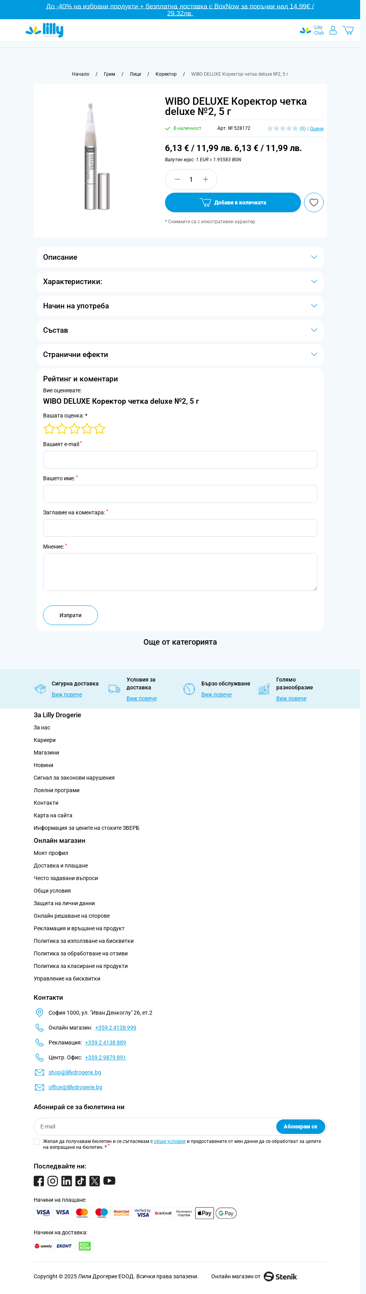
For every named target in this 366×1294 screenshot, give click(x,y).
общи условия (170, 1141)
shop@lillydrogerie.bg (75, 1072)
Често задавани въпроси (66, 878)
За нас (42, 727)
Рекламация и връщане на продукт (80, 928)
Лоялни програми (57, 790)
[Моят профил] (333, 30)
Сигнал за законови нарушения (74, 778)
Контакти (46, 803)
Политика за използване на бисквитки (84, 941)
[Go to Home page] (44, 30)
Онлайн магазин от (254, 1276)
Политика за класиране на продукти (81, 966)
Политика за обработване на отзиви (81, 953)
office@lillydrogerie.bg (75, 1087)
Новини (43, 765)
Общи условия (52, 891)
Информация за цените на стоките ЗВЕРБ (87, 828)
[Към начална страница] (80, 74)
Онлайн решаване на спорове (72, 916)
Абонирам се (300, 1126)
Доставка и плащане (61, 865)
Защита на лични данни (64, 903)
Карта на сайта (53, 815)
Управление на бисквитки (67, 978)
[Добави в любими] (314, 202)
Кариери (45, 740)
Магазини (46, 752)
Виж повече (67, 694)
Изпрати (71, 615)
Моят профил (51, 853)
